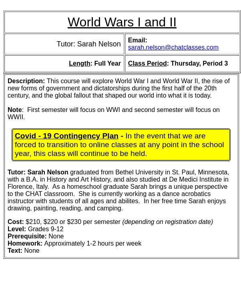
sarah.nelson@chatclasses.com (173, 47)
